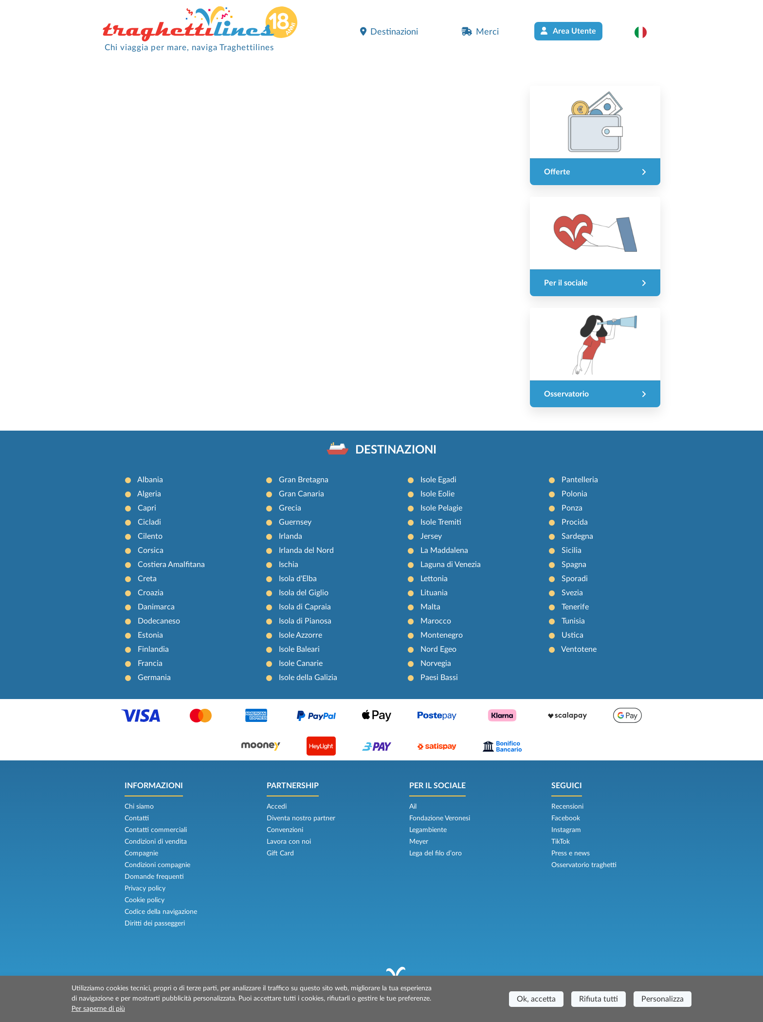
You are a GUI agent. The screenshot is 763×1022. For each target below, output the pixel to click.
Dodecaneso (159, 621)
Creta (147, 579)
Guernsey (295, 522)
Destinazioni (389, 31)
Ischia (288, 564)
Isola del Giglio (303, 593)
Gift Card (280, 853)
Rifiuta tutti (598, 999)
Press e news (570, 853)
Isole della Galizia (308, 677)
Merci (480, 31)
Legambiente (428, 830)
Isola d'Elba (298, 579)
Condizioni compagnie (157, 865)
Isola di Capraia (305, 607)
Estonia (150, 635)
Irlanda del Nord (306, 550)
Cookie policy (144, 900)
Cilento (150, 536)
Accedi (277, 806)
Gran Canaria (301, 494)
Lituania (434, 593)
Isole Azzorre (300, 635)
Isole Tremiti (440, 522)
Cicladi (149, 522)
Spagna (574, 564)
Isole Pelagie (441, 508)
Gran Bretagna (303, 480)
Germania (154, 677)
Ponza (572, 508)
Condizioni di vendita (156, 841)
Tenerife (575, 607)
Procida (575, 522)
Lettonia (434, 579)
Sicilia (571, 550)
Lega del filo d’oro (435, 853)
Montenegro (441, 635)
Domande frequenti (154, 876)
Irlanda (290, 536)
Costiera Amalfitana (171, 564)
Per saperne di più (98, 1008)
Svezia (572, 593)
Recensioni (567, 806)
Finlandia (153, 649)
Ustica (572, 635)
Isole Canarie (301, 663)
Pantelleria (580, 480)
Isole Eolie (437, 494)
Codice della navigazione (161, 911)
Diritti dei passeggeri (155, 923)
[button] (645, 32)
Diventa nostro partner (301, 818)
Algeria (149, 494)
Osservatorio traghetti (584, 865)
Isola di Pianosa (305, 621)
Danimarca (156, 607)
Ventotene (579, 649)
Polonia (574, 494)
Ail (413, 806)
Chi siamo (139, 806)
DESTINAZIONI (395, 450)
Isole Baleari (299, 649)
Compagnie (141, 853)
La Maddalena (444, 550)
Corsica (151, 550)
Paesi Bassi (439, 677)
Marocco (435, 621)
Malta (430, 607)
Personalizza (662, 999)
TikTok (560, 841)
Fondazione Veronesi (439, 818)
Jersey (431, 536)
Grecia (290, 508)
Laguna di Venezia (450, 564)
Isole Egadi (438, 480)
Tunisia (573, 621)
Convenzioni (285, 830)
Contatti (137, 818)
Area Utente (568, 31)
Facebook (565, 818)
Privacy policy (145, 888)
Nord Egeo (438, 649)
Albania (150, 480)
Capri (147, 508)
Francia (150, 663)
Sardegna (577, 536)
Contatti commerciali (156, 830)
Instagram (566, 830)
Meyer (418, 841)
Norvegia (435, 663)
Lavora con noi (289, 841)
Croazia (151, 593)
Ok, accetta (536, 999)
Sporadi (575, 579)
